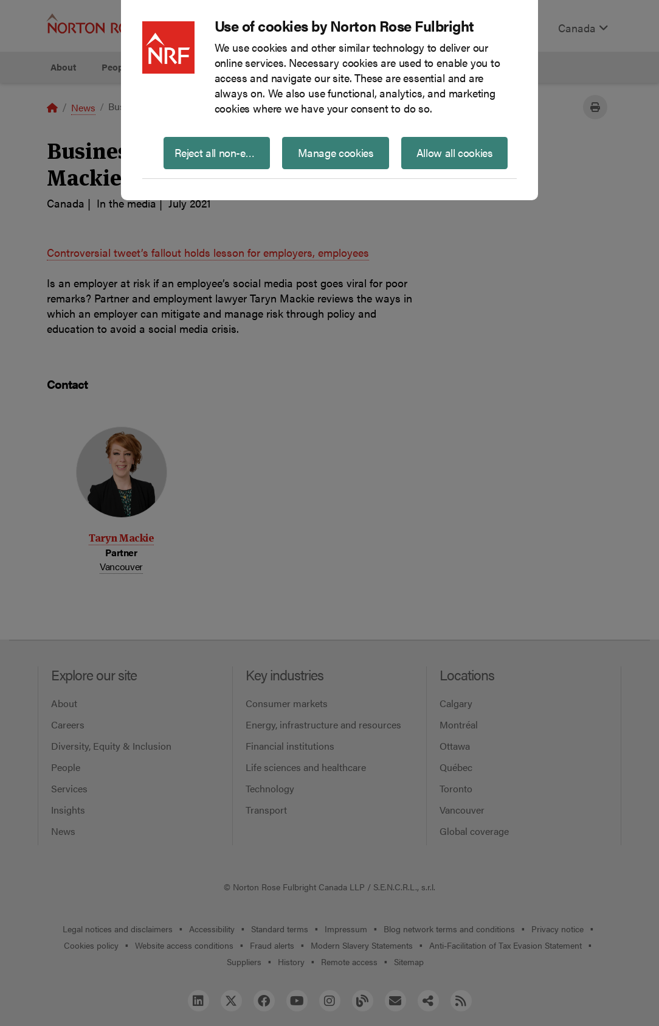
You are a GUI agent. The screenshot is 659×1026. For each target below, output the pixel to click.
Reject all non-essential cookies (222, 152)
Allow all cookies (454, 152)
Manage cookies (336, 152)
